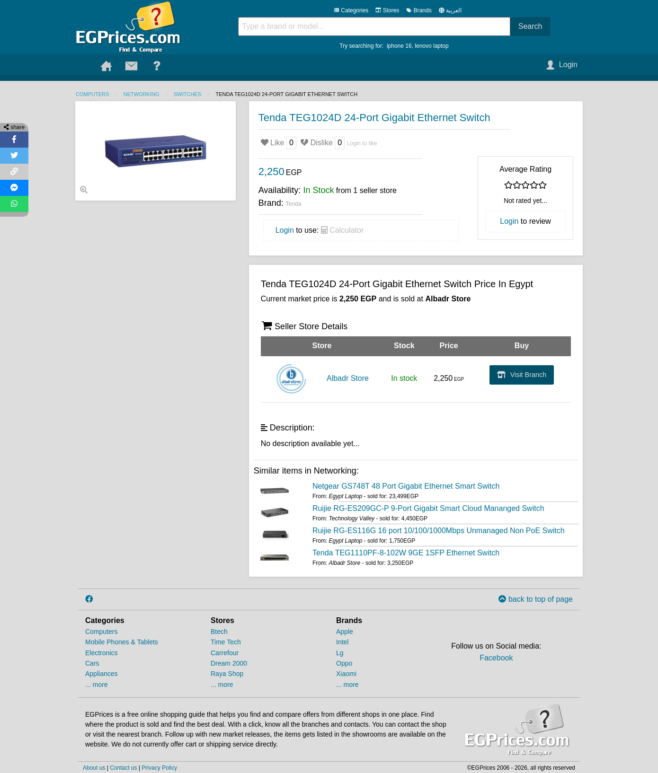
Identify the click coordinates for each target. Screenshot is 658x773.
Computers (92, 94)
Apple (344, 631)
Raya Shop (227, 673)
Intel (342, 642)
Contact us (123, 767)
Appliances (101, 673)
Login (285, 230)
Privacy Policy (159, 767)
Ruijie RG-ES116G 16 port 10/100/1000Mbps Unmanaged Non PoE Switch (438, 531)
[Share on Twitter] (14, 156)
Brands (418, 10)
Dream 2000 (229, 663)
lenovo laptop (431, 46)
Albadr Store (348, 378)
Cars (92, 663)
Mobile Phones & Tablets (121, 642)
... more (96, 684)
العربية (454, 10)
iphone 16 (399, 46)
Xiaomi (346, 673)
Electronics (101, 653)
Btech (219, 631)
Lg (340, 653)
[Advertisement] (155, 271)
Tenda (294, 204)
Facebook (496, 658)
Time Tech (226, 642)
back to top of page (535, 599)
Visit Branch (522, 374)
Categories (351, 10)
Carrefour (225, 653)
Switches (187, 94)
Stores (387, 10)
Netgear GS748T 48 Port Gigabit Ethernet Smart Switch (405, 486)
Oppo (344, 663)
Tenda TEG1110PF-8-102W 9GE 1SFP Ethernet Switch (405, 553)
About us (94, 767)
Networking (142, 94)
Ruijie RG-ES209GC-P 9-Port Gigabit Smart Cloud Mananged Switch (428, 508)
